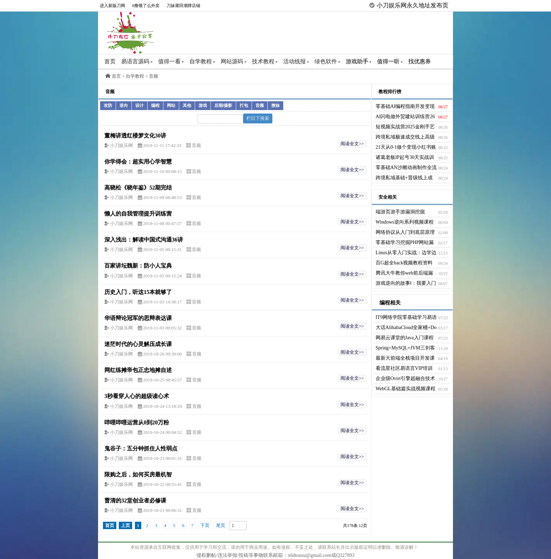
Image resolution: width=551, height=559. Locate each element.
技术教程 (265, 61)
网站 (171, 105)
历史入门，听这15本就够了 (138, 292)
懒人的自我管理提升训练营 (138, 214)
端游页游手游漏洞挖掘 (400, 211)
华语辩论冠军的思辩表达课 (138, 318)
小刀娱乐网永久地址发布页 (412, 5)
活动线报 (296, 61)
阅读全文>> (352, 143)
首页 (110, 61)
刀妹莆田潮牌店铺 (183, 5)
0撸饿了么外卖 (146, 5)
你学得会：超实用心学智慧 (138, 162)
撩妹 (275, 105)
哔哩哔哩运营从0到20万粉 (136, 422)
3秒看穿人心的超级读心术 (136, 396)
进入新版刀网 (112, 5)
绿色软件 (327, 61)
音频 (153, 76)
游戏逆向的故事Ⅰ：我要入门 (406, 283)
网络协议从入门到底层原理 (405, 232)
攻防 (108, 105)
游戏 (203, 105)
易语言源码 (137, 61)
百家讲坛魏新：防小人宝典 (138, 266)
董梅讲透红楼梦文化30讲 (135, 136)
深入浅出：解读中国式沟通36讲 (143, 240)
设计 (139, 105)
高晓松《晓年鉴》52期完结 (138, 188)
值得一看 (171, 61)
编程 (155, 105)
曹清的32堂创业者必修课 (135, 500)
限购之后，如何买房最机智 (138, 474)
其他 (187, 105)
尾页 (220, 525)
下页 (204, 525)
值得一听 (390, 61)
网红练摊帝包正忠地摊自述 (138, 370)
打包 (244, 105)
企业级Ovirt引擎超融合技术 (405, 378)
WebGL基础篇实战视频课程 (405, 388)
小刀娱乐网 (122, 145)
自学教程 (202, 61)
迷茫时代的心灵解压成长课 (138, 344)
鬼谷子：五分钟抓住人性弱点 (140, 448)
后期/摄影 (223, 105)
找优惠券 (419, 61)
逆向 (123, 105)
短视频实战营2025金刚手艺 (405, 126)
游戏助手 (358, 61)
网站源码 (233, 61)
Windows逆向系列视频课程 (405, 222)
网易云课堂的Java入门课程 (405, 337)
